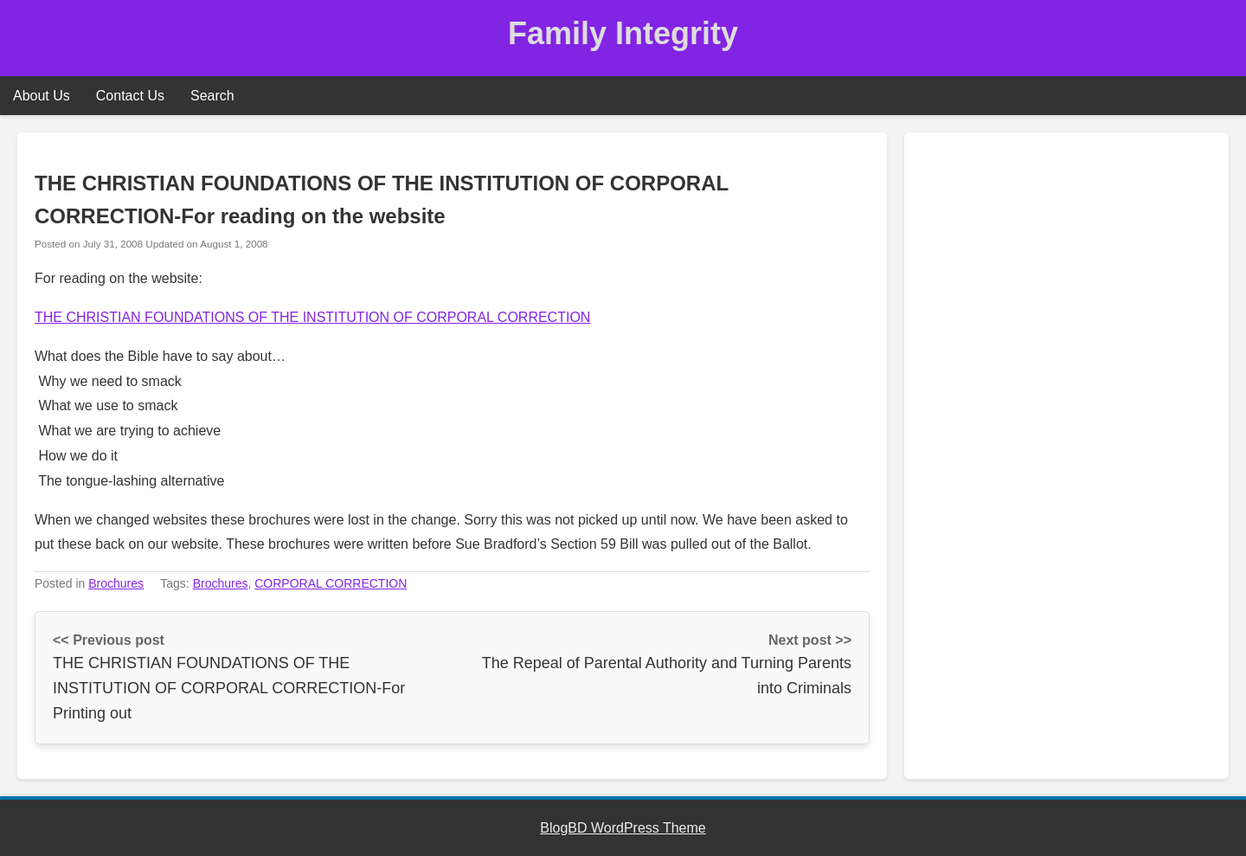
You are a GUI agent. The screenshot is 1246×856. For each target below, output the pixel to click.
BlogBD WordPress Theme (622, 828)
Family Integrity (623, 33)
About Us (41, 95)
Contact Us (130, 95)
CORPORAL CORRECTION (330, 583)
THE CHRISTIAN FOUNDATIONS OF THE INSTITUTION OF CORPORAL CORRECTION (312, 317)
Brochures (116, 583)
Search (212, 95)
